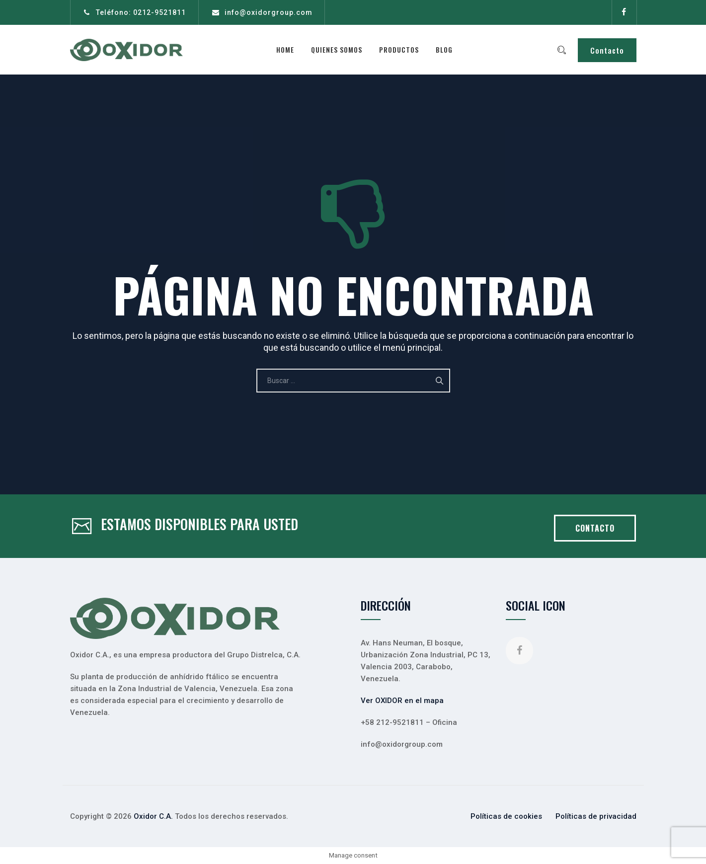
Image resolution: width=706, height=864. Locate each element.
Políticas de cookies (506, 816)
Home (288, 49)
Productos (401, 49)
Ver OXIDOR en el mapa (402, 700)
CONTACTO (595, 528)
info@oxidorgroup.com (269, 12)
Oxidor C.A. (153, 816)
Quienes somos (339, 49)
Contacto (607, 50)
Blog (446, 49)
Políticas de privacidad (595, 816)
